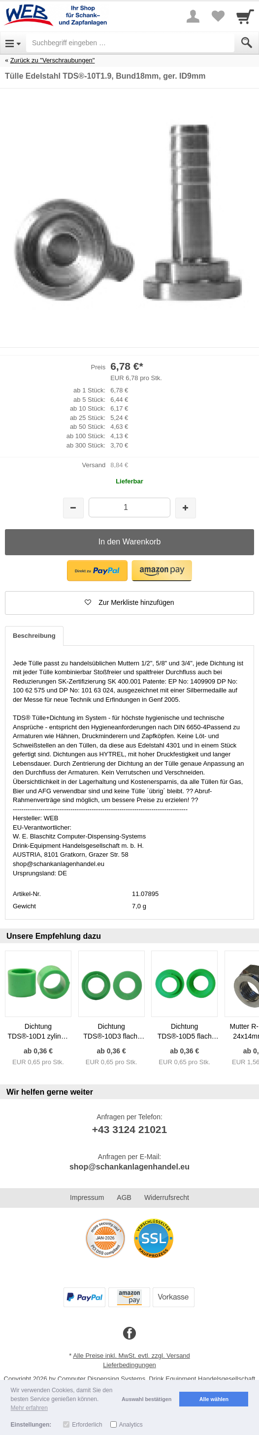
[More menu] (193, 16)
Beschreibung (34, 635)
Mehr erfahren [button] (29, 1408)
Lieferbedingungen (129, 1365)
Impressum (87, 1197)
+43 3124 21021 (129, 1129)
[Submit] (247, 42)
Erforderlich (87, 1424)
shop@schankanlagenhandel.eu (129, 1167)
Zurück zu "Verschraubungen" (52, 60)
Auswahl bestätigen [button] (146, 1399)
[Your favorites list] (217, 16)
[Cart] (245, 16)
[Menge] (129, 507)
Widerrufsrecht (166, 1197)
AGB (124, 1197)
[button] (97, 570)
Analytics (131, 1424)
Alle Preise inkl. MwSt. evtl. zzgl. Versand (131, 1355)
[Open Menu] (13, 43)
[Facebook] (129, 1333)
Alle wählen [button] (213, 1399)
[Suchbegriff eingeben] (130, 42)
